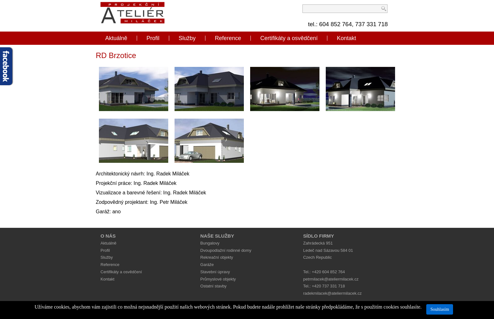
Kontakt (346, 38)
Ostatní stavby (213, 286)
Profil (152, 38)
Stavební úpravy (215, 271)
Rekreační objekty (216, 257)
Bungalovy (210, 243)
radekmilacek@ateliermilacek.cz (332, 293)
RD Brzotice (116, 55)
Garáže (207, 264)
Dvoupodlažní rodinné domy (225, 250)
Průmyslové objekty (218, 279)
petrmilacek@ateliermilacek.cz (331, 279)
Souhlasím (439, 309)
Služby (187, 38)
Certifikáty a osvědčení (289, 38)
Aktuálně (116, 38)
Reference (228, 38)
